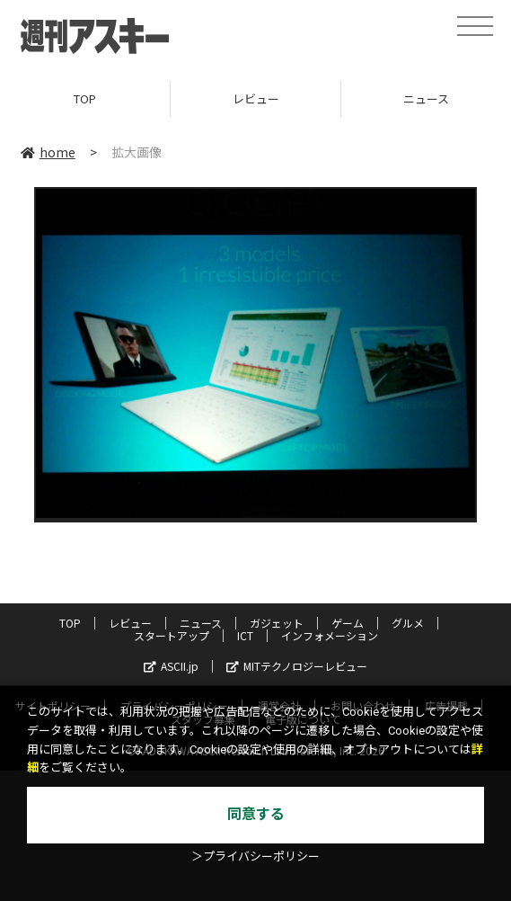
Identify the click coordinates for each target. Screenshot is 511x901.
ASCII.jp (171, 666)
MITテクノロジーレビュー (296, 666)
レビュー (256, 98)
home (48, 152)
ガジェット (277, 622)
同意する (256, 814)
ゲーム (347, 622)
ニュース (201, 622)
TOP (85, 98)
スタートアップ (171, 635)
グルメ (408, 622)
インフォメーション (329, 635)
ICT (245, 635)
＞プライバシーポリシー (255, 856)
